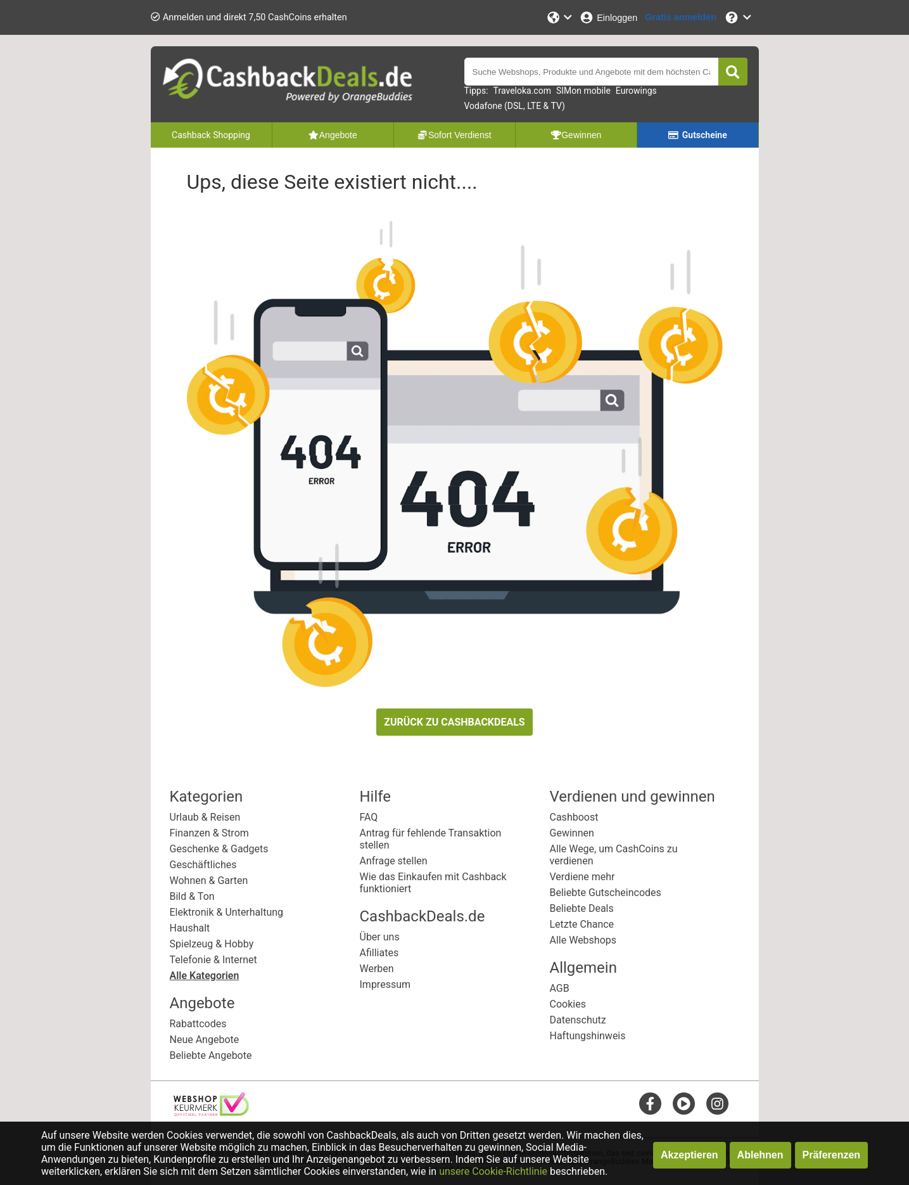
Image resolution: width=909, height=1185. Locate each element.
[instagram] (717, 1103)
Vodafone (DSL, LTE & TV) (514, 106)
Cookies (568, 1004)
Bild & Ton (192, 896)
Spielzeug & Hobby (212, 944)
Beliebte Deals (582, 908)
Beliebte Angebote (211, 1055)
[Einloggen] (608, 17)
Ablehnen (760, 1155)
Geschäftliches (203, 865)
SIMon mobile (583, 91)
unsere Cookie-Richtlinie (493, 1171)
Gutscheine (697, 135)
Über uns (380, 937)
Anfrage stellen (394, 861)
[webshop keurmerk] (211, 1112)
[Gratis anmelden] (680, 17)
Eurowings (636, 91)
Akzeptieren (689, 1155)
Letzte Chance (582, 924)
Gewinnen (572, 833)
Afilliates (379, 953)
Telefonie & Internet (213, 960)
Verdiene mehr (582, 877)
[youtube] (683, 1103)
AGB (559, 988)
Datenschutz (578, 1020)
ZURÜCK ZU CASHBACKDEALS (454, 722)
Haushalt (190, 928)
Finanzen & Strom (209, 833)
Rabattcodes (198, 1024)
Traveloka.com (522, 91)
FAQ (369, 817)
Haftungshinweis (588, 1036)
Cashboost (574, 817)
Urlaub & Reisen (205, 817)
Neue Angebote (204, 1040)
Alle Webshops (583, 940)
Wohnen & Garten (209, 880)
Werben (377, 969)
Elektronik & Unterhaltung (227, 912)
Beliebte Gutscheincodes (605, 893)
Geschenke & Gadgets (219, 849)
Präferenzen (832, 1155)
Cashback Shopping (211, 135)
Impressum (385, 984)
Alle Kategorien (204, 976)
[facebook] (650, 1103)
